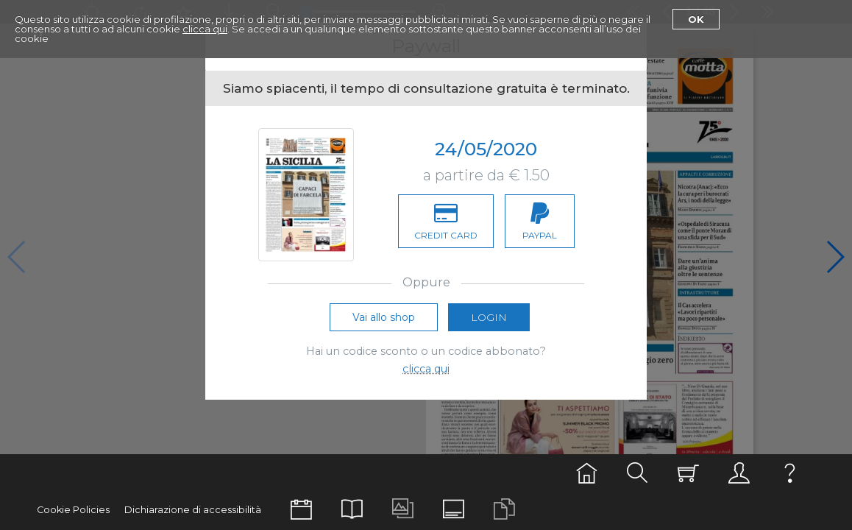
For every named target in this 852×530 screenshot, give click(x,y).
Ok (696, 19)
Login (489, 317)
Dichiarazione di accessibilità (192, 509)
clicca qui (204, 29)
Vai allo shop (383, 317)
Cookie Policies (73, 509)
